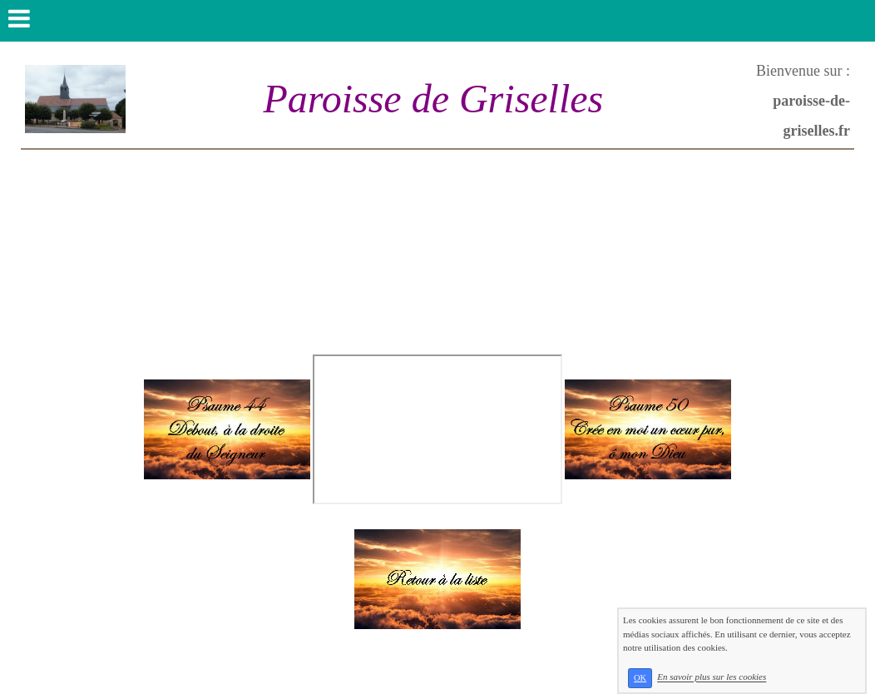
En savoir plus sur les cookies (711, 677)
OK (640, 677)
